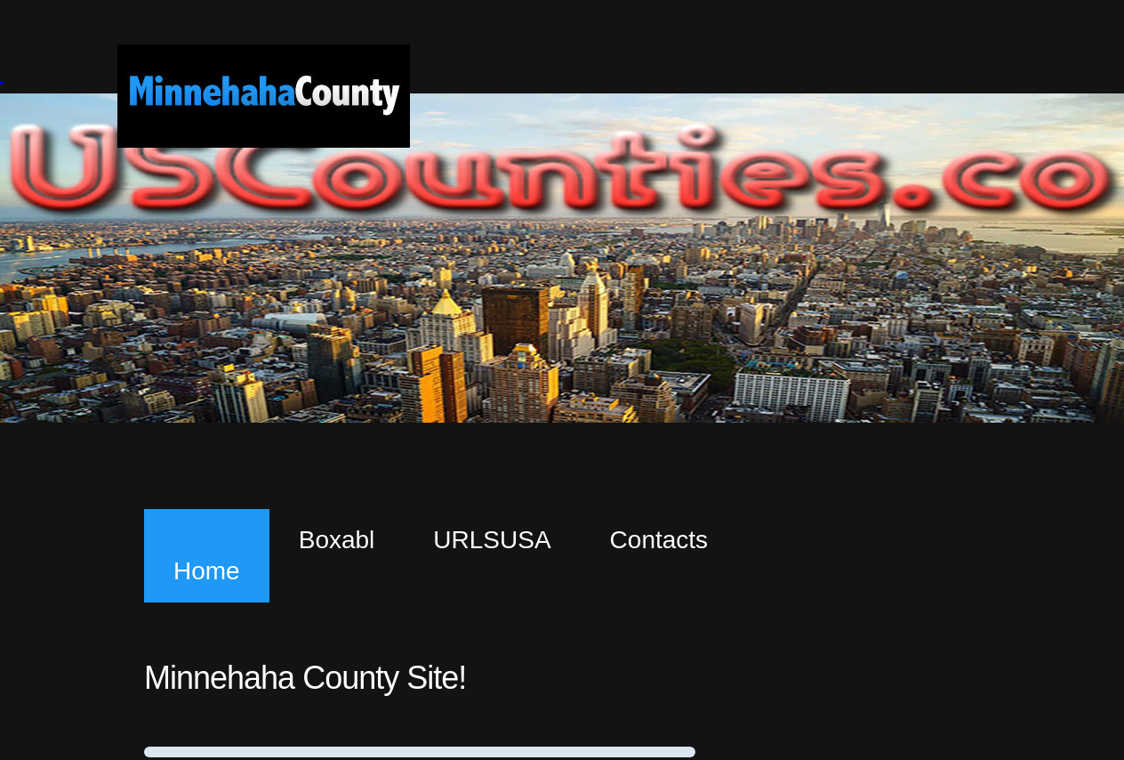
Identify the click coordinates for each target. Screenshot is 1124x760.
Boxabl (337, 540)
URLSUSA (491, 540)
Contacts (659, 540)
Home (206, 571)
